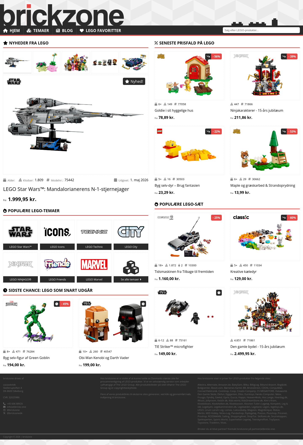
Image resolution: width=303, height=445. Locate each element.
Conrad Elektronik (207, 396)
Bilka (246, 390)
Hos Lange (268, 402)
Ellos (240, 399)
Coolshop (223, 396)
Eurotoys (249, 399)
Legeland (256, 412)
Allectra (202, 390)
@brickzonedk (14, 418)
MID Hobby (212, 418)
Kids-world (234, 405)
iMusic (201, 405)
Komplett (275, 409)
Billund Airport (268, 390)
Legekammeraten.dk (225, 412)
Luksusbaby (239, 415)
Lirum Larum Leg (214, 415)
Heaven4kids (254, 402)
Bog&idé (282, 390)
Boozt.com (217, 393)
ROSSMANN (214, 421)
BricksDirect (253, 393)
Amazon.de (224, 390)
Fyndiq (210, 402)
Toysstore (203, 428)
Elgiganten (231, 399)
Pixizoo (261, 418)
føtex (278, 399)
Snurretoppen (278, 421)
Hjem (11, 30)
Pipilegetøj (250, 418)
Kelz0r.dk (222, 405)
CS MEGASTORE (265, 396)
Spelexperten (205, 424)
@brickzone (13, 415)
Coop (233, 396)
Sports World (220, 424)
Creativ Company (246, 396)
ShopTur (251, 421)
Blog (64, 30)
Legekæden (244, 412)
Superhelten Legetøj (240, 424)
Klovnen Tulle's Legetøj (256, 409)
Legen (266, 412)
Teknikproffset (260, 424)
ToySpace (274, 424)
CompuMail (276, 393)
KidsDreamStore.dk (252, 405)
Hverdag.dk (281, 402)
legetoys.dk (277, 412)
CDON (265, 393)
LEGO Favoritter (101, 30)
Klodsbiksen (204, 409)
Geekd (218, 402)
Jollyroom (211, 405)
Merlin (201, 418)
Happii (242, 402)
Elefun (221, 399)
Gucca (233, 402)
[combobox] (263, 30)
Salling (225, 421)
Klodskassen (236, 409)
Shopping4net (238, 421)
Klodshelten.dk (220, 409)
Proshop (202, 421)
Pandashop (237, 418)
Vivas (223, 428)
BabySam (237, 390)
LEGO (201, 415)
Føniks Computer (264, 399)
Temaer (38, 30)
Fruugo (201, 402)
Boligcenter (204, 393)
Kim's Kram (270, 405)
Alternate (212, 390)
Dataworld (281, 396)
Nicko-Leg (224, 418)
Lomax (228, 415)
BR (244, 393)
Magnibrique (265, 415)
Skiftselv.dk (264, 421)
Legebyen (207, 412)
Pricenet (282, 418)
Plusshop (272, 418)
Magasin (252, 415)
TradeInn (214, 428)
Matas (276, 415)
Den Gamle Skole (207, 399)
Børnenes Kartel (233, 393)
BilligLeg (254, 390)
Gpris (226, 402)
